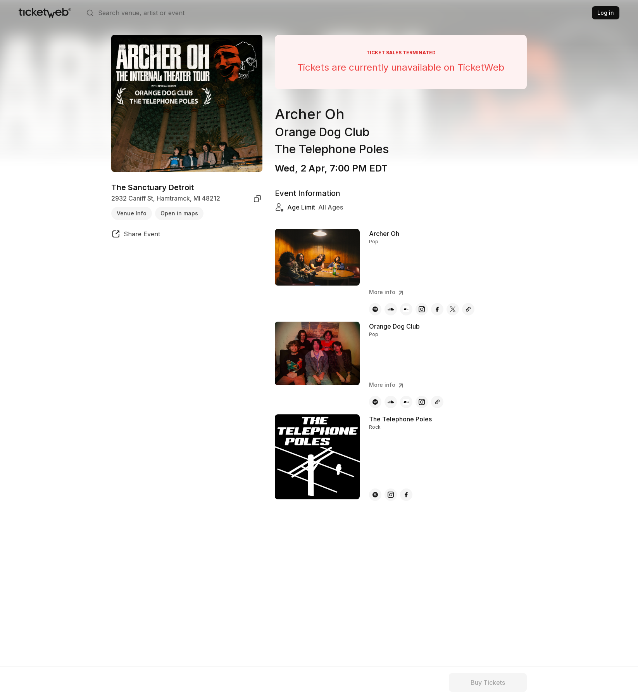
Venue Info (132, 213)
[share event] (135, 235)
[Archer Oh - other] (468, 309)
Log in (605, 12)
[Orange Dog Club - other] (437, 402)
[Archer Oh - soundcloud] (391, 309)
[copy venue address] (257, 199)
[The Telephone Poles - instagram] (391, 494)
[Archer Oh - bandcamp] (406, 309)
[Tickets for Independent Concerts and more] (45, 13)
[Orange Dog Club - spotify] (375, 402)
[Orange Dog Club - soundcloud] (391, 402)
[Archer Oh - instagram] (422, 309)
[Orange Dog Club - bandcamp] (406, 402)
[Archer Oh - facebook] (437, 309)
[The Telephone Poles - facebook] (406, 494)
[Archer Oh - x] (453, 309)
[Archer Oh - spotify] (375, 309)
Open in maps (179, 213)
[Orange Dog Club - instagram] (422, 402)
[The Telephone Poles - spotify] (375, 494)
